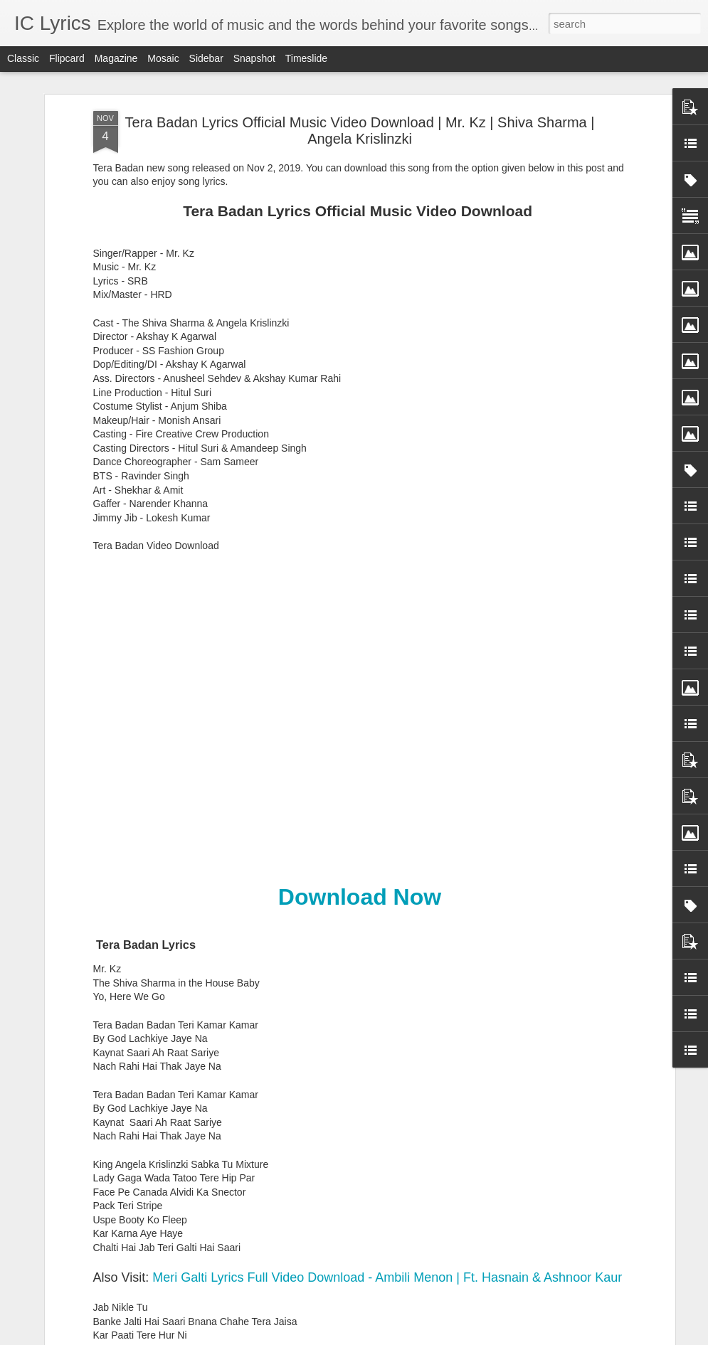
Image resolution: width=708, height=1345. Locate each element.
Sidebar (206, 58)
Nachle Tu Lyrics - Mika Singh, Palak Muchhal (335, 1167)
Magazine (116, 58)
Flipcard (67, 58)
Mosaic (163, 58)
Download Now (359, 563)
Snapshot (254, 58)
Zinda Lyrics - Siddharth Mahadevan (311, 845)
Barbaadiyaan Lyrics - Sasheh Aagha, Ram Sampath (353, 1006)
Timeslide (306, 58)
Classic (23, 58)
